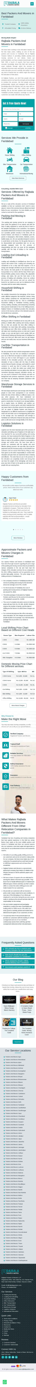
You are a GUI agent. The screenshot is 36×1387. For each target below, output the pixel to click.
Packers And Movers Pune (13, 1215)
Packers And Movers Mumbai (14, 1181)
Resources (7, 1325)
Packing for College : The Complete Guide (9, 1030)
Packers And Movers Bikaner (14, 1082)
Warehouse (9, 173)
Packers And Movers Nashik (14, 1190)
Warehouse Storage (10, 1307)
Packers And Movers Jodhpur (14, 1153)
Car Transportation (26, 164)
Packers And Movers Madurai (14, 1173)
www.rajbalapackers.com (26, 1369)
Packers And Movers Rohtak (14, 1229)
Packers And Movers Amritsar (14, 1068)
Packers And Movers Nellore (14, 1195)
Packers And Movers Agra (13, 1057)
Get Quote (26, 124)
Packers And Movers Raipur (14, 1218)
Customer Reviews (10, 1342)
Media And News (9, 1329)
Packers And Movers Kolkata (14, 1161)
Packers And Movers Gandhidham (16, 1107)
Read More (18, 1042)
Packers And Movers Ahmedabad (15, 1059)
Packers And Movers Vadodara (15, 1252)
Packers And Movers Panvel (14, 1206)
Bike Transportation (9, 164)
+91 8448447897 (11, 1287)
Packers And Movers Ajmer (14, 1062)
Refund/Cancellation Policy (12, 1323)
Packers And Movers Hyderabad (15, 1130)
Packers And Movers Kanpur (14, 1156)
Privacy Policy (8, 1320)
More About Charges (18, 705)
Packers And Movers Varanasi (14, 1255)
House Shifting (9, 155)
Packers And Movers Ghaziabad (15, 1116)
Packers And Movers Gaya (13, 1113)
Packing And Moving (10, 1294)
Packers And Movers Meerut (14, 1178)
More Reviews (18, 538)
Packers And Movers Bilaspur (14, 1085)
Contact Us (7, 1327)
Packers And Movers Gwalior (14, 1127)
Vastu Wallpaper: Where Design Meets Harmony (9, 1008)
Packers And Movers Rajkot (14, 1223)
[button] (13, 530)
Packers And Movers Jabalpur (14, 1136)
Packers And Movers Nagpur (14, 1187)
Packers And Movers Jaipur (14, 1139)
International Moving (26, 173)
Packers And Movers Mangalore (15, 1175)
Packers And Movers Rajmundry (15, 1221)
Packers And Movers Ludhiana (15, 1170)
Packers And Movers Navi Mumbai (16, 1192)
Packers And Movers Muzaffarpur (15, 1184)
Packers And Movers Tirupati (14, 1246)
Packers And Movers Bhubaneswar (16, 1079)
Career (6, 1331)
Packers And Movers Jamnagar (15, 1147)
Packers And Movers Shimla (14, 1235)
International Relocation (11, 1311)
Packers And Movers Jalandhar (15, 1141)
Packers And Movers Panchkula (15, 1201)
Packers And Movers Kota (13, 1164)
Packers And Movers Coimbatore (15, 1093)
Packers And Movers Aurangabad (15, 1071)
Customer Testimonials (11, 1344)
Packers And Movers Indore (14, 1133)
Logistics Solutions (10, 1309)
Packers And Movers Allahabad (15, 1065)
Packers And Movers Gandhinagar (16, 1110)
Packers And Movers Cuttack (14, 1096)
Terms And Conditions (10, 1318)
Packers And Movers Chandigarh (15, 1088)
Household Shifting (9, 1299)
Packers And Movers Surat (13, 1240)
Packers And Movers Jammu (14, 1144)
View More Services (18, 178)
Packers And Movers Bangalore (15, 1074)
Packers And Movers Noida (14, 1198)
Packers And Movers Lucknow (14, 1167)
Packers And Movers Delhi (13, 1102)
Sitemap (6, 1335)
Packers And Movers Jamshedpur (16, 1150)
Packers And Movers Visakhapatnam (16, 1260)
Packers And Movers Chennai (14, 1090)
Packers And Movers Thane (14, 1243)
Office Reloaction (9, 1301)
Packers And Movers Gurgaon (14, 1122)
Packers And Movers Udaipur (14, 1249)
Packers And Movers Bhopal (14, 1076)
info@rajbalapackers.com (13, 1285)
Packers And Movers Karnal (14, 1158)
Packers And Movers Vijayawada (15, 1257)
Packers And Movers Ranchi (14, 1226)
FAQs (5, 1333)
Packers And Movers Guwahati (15, 1124)
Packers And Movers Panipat (14, 1204)
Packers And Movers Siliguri (14, 1238)
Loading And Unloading (11, 1297)
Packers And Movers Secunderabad (16, 1232)
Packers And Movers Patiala (14, 1209)
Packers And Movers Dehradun (15, 1099)
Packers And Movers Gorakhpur (15, 1119)
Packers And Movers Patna (14, 1212)
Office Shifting (26, 155)
